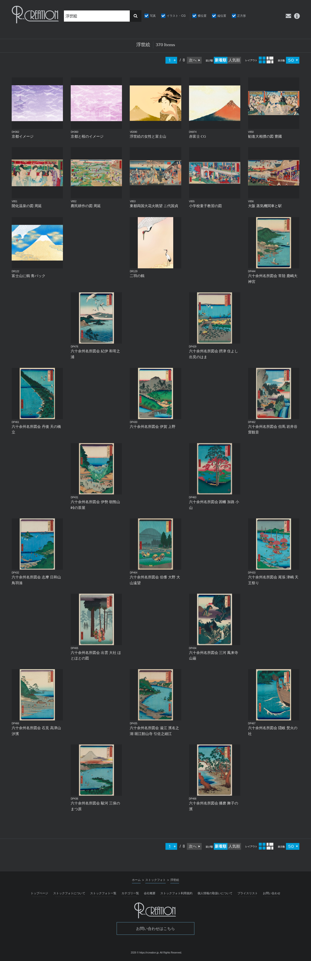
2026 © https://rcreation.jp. (145, 952)
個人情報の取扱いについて (215, 893)
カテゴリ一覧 (130, 893)
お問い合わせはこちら (155, 929)
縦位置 (221, 15)
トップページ (39, 893)
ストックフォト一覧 (103, 893)
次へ (193, 60)
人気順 (234, 60)
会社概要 (150, 893)
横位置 (202, 15)
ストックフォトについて (69, 893)
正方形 (241, 15)
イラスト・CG (176, 15)
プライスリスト (247, 893)
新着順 (220, 60)
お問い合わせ (271, 893)
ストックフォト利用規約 (176, 893)
